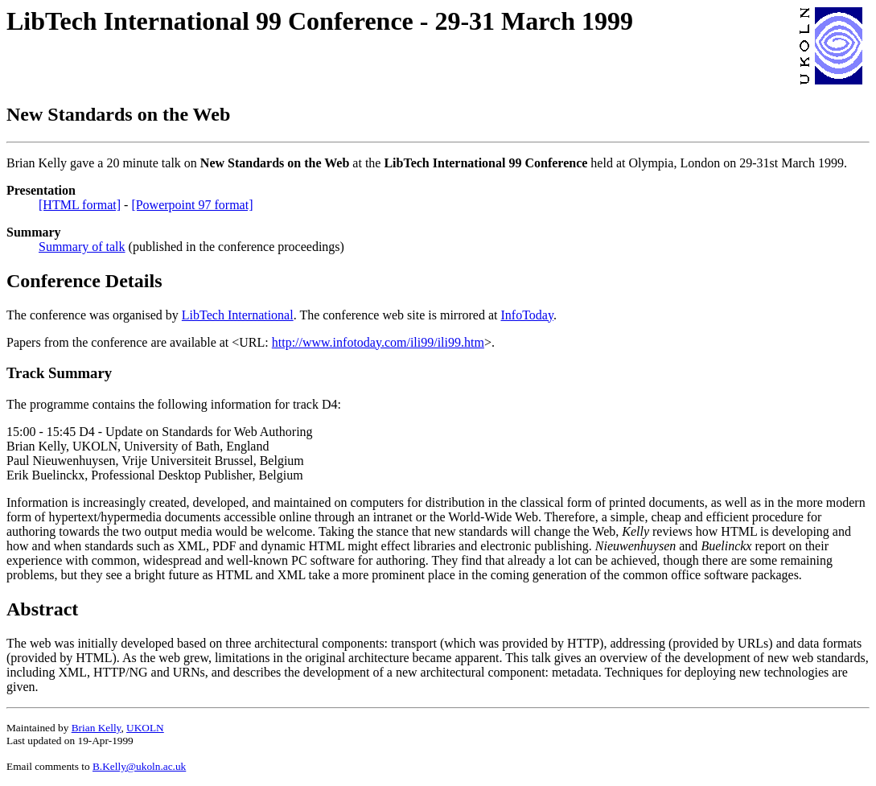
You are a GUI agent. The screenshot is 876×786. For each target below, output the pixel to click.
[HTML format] (80, 205)
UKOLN (145, 728)
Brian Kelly (96, 728)
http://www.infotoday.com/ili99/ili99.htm (378, 342)
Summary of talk (82, 246)
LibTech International (238, 315)
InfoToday (527, 315)
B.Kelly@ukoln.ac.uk (139, 766)
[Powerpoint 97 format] (192, 205)
